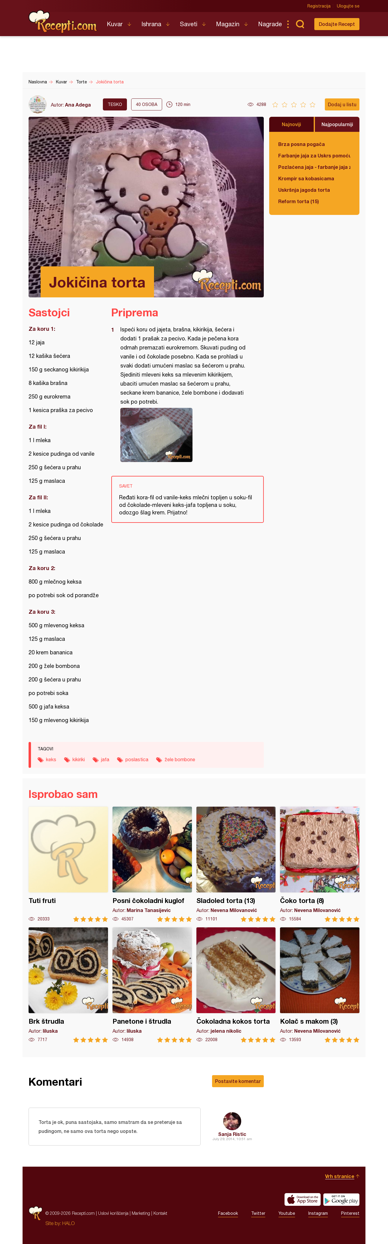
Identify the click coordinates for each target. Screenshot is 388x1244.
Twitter (258, 1213)
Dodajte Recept (337, 24)
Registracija (319, 6)
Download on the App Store (303, 1199)
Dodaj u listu (342, 104)
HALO (68, 1223)
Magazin (227, 23)
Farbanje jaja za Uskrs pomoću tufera (314, 155)
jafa (105, 759)
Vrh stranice (339, 1176)
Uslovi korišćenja (113, 1213)
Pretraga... (300, 24)
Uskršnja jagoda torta (304, 190)
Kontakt (160, 1213)
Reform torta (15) (298, 201)
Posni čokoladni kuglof (152, 864)
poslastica (136, 759)
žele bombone (180, 759)
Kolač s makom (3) (319, 985)
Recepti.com (63, 21)
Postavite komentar (238, 1081)
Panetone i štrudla (152, 985)
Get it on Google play (341, 1199)
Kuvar (115, 23)
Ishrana (151, 23)
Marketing (141, 1213)
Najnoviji (291, 124)
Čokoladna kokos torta (236, 985)
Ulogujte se (348, 6)
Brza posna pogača (301, 144)
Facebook (228, 1213)
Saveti (188, 23)
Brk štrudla (68, 985)
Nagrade (270, 23)
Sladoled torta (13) (236, 864)
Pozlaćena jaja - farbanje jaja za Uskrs (314, 167)
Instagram (318, 1213)
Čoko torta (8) (319, 864)
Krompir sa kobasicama (306, 178)
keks (51, 759)
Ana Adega (78, 104)
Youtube (287, 1213)
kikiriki (78, 759)
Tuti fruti (68, 864)
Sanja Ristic (232, 1134)
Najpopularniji (337, 124)
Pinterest (350, 1213)
